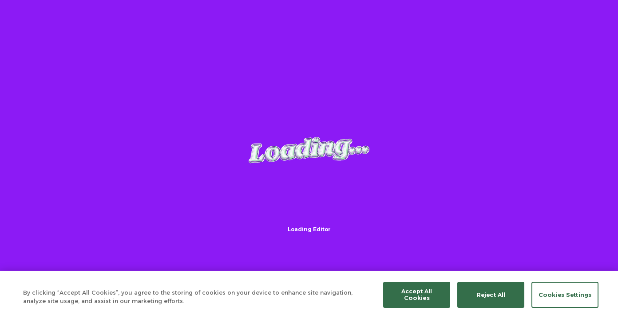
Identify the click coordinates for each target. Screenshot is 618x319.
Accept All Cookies (416, 295)
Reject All (490, 294)
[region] (309, 295)
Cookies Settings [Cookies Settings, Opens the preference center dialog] (565, 294)
